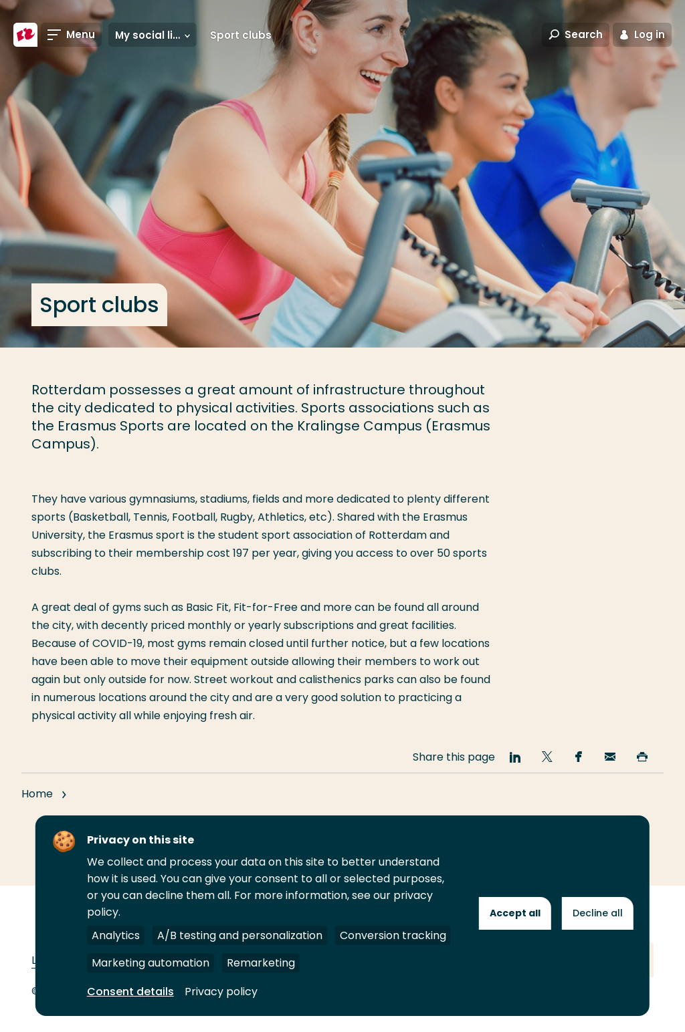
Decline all (598, 913)
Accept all (515, 913)
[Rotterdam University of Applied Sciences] (25, 35)
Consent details (130, 991)
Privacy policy (221, 991)
